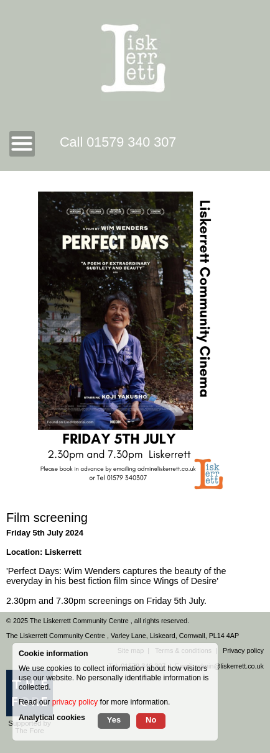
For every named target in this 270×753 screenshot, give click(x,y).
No (151, 719)
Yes (114, 719)
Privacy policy (243, 650)
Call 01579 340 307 (118, 142)
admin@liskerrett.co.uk (229, 666)
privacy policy (75, 702)
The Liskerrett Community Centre (80, 620)
